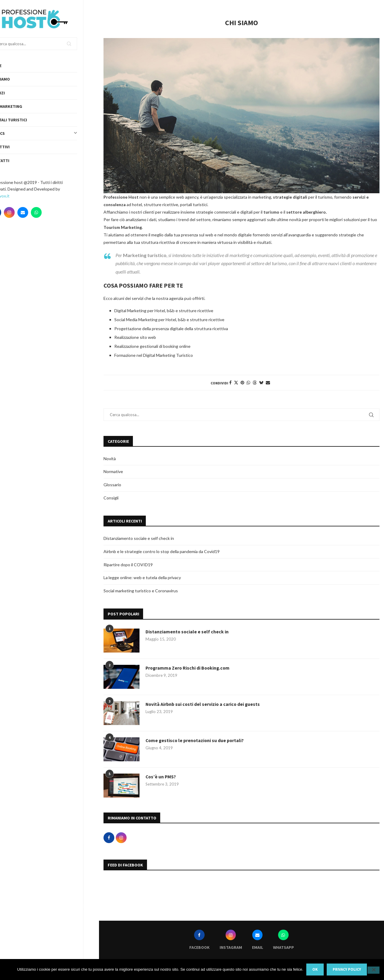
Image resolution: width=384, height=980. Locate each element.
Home (11, 65)
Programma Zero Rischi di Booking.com (189, 668)
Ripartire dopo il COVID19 (128, 564)
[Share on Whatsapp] (248, 382)
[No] (374, 970)
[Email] (38, 212)
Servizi (13, 93)
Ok (315, 969)
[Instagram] (25, 212)
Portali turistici (24, 120)
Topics (49, 133)
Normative (113, 471)
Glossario (112, 484)
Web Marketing (22, 106)
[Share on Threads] (255, 382)
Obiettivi (15, 147)
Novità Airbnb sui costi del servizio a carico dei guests (204, 704)
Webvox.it (15, 195)
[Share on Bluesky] (261, 382)
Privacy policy (347, 969)
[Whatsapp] (51, 212)
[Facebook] (11, 212)
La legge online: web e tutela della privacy (142, 577)
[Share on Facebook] (230, 382)
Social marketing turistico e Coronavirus (141, 590)
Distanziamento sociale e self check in (139, 538)
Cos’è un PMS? (161, 777)
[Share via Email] (268, 382)
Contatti (15, 160)
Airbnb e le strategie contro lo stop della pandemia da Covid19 (162, 551)
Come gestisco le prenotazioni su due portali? (196, 741)
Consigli (111, 497)
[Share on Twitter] (236, 382)
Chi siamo (16, 79)
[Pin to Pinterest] (242, 382)
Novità (110, 458)
